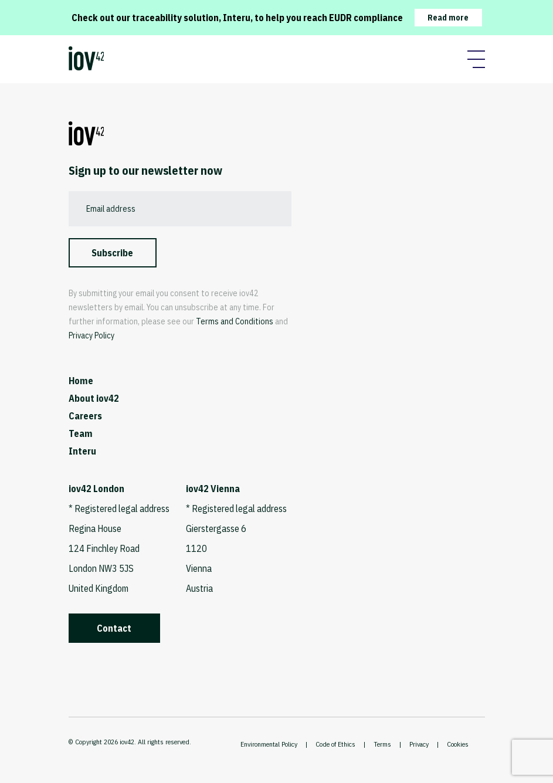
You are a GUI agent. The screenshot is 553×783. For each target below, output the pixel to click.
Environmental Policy (268, 744)
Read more (448, 17)
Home (81, 381)
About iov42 (94, 398)
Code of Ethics (335, 744)
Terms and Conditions (234, 321)
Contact (114, 628)
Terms (382, 744)
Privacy (419, 744)
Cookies (458, 744)
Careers (85, 416)
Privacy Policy (91, 335)
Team (81, 433)
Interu (82, 451)
